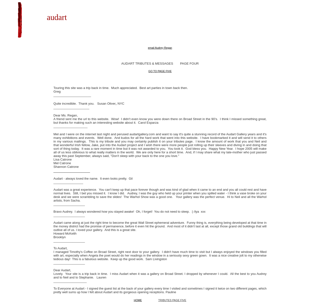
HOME (138, 300)
